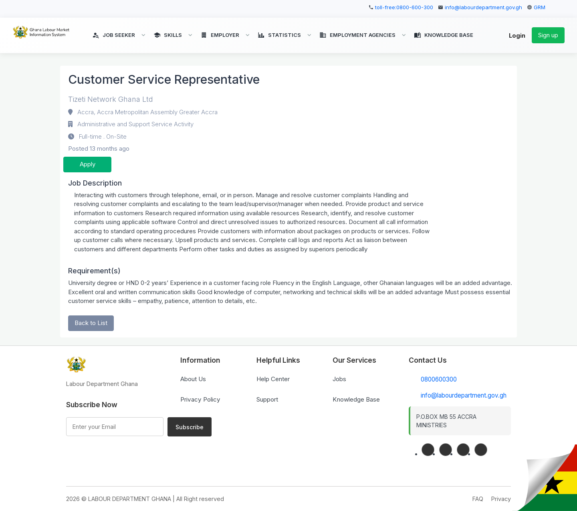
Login (516, 35)
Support (267, 399)
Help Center (273, 379)
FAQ (477, 498)
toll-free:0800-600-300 (404, 7)
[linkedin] (445, 449)
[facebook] (428, 449)
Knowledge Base (356, 399)
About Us (193, 379)
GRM (539, 7)
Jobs (339, 379)
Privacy (501, 498)
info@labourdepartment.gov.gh (483, 7)
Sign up (548, 35)
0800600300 (439, 379)
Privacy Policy (200, 399)
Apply (87, 164)
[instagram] (480, 449)
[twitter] (463, 449)
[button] (119, 35)
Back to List (91, 323)
